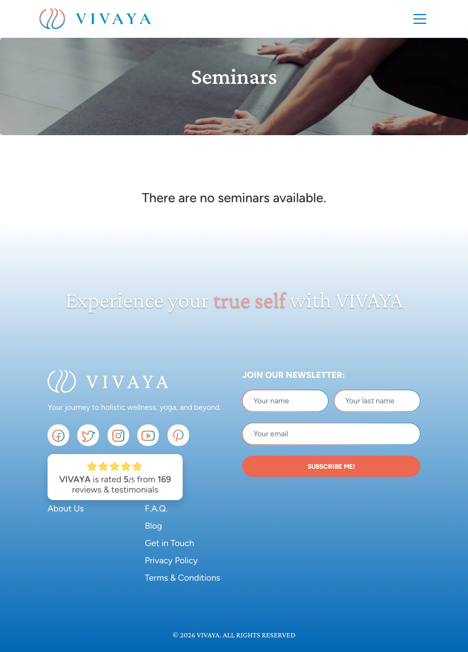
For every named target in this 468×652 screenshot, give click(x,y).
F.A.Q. (156, 508)
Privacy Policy (171, 560)
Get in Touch (169, 543)
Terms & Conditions (182, 578)
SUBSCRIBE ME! (331, 466)
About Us (66, 508)
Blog (153, 526)
